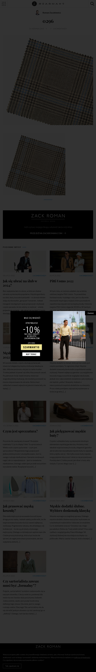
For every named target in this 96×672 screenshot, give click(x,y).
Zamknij (91, 313)
